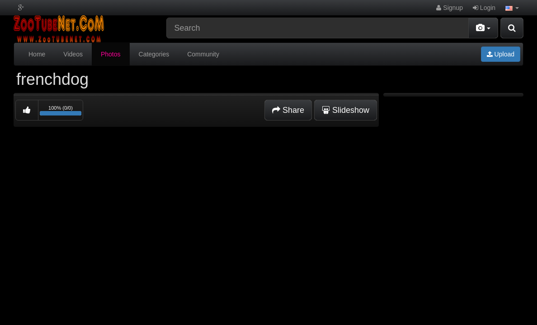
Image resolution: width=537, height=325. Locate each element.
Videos (73, 54)
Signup (449, 7)
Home (36, 54)
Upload (500, 54)
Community (203, 54)
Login (484, 7)
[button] (512, 7)
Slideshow (345, 110)
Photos (111, 54)
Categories (154, 54)
